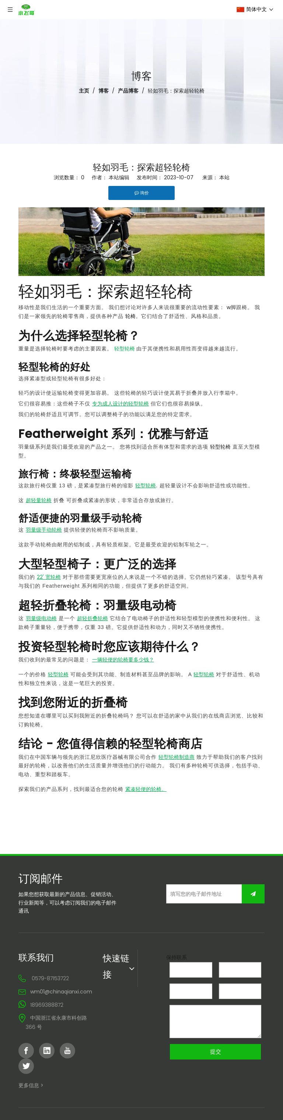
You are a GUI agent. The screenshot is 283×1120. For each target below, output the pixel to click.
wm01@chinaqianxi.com (61, 991)
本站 (224, 177)
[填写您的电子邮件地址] (210, 894)
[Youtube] (67, 1050)
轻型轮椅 (220, 446)
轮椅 (130, 316)
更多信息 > (30, 1085)
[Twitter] (26, 1066)
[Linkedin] (47, 1050)
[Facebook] (26, 1050)
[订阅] (253, 893)
